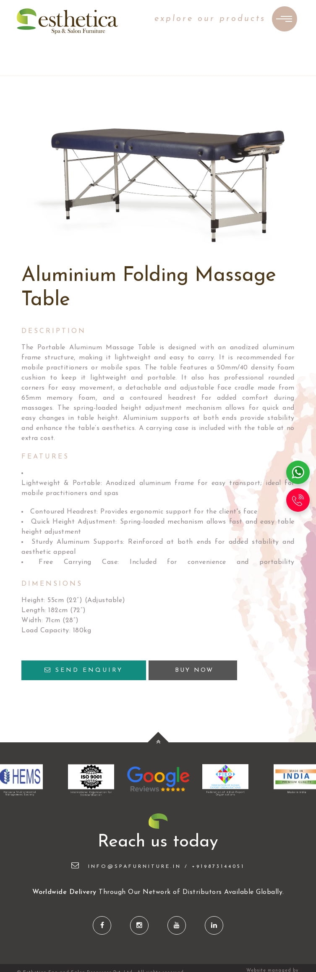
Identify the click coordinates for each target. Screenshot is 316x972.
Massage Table (130, 347)
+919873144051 (218, 866)
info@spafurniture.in (126, 866)
